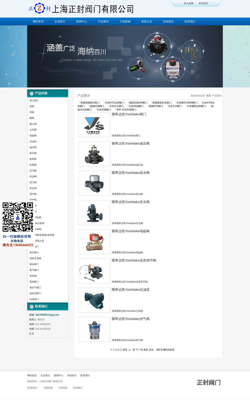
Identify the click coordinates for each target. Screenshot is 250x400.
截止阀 (33, 124)
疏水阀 (33, 153)
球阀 (31, 112)
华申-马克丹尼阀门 (126, 109)
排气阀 (33, 170)
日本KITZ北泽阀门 (114, 102)
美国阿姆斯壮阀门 (89, 102)
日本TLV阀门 (175, 106)
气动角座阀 (35, 229)
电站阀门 (34, 264)
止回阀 (33, 129)
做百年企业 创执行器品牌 (125, 56)
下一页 (139, 349)
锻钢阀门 (34, 246)
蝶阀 (31, 118)
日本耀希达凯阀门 (196, 106)
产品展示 (103, 21)
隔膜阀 (33, 200)
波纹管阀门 (35, 293)
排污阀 (33, 182)
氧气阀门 (34, 270)
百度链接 (63, 387)
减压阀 (33, 147)
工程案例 (125, 21)
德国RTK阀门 (156, 106)
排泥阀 (33, 176)
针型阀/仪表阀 (36, 223)
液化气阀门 (35, 287)
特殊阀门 (34, 299)
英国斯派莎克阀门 (161, 102)
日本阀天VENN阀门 (187, 102)
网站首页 (38, 21)
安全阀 (33, 188)
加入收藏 (188, 3)
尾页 (145, 349)
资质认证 (146, 21)
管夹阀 (33, 276)
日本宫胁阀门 (104, 109)
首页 (208, 95)
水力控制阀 (35, 217)
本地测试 (77, 387)
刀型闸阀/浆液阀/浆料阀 (41, 235)
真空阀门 (34, 252)
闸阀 (31, 106)
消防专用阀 (35, 258)
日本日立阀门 (116, 106)
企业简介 (59, 21)
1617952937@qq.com (47, 314)
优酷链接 (48, 387)
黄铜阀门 (34, 281)
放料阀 (33, 205)
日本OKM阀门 (136, 106)
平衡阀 (33, 211)
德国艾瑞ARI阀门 (138, 102)
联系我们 (190, 21)
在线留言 (168, 21)
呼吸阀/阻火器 (36, 240)
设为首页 (203, 3)
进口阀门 (34, 100)
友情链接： (33, 387)
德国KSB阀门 (97, 106)
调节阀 (33, 194)
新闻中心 (81, 21)
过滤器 (33, 141)
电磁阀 (33, 135)
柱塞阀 (33, 164)
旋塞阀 (33, 159)
